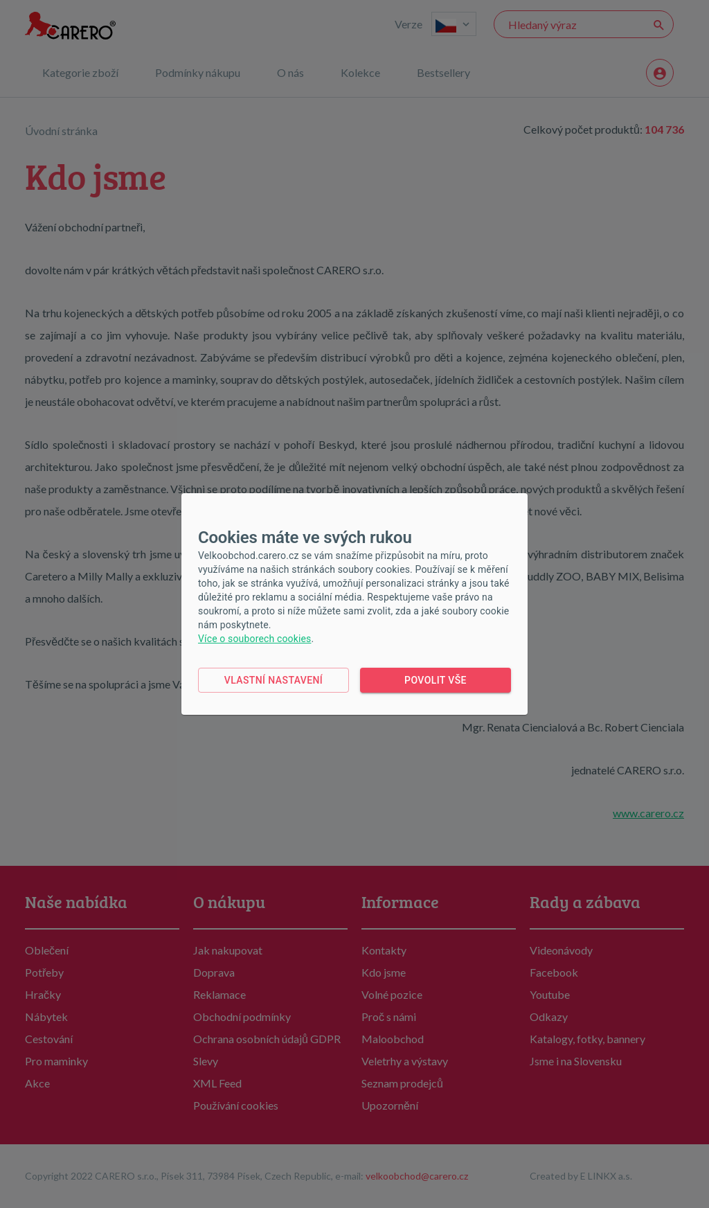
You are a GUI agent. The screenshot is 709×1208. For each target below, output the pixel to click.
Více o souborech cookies (254, 638)
